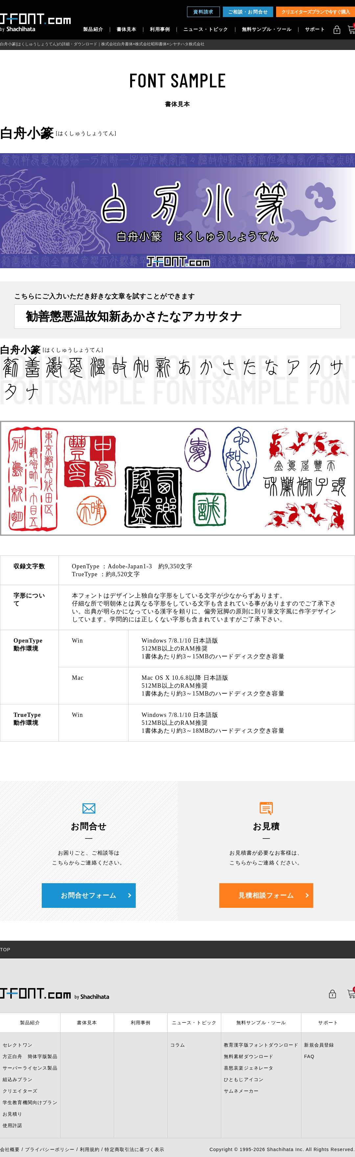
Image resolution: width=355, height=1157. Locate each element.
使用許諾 (13, 1125)
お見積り (13, 1114)
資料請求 (203, 12)
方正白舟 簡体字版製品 (30, 1056)
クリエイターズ (20, 1091)
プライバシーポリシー (50, 1149)
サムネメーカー (241, 1091)
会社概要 (10, 1149)
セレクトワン (18, 1045)
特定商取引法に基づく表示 (134, 1149)
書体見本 (127, 29)
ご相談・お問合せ (248, 12)
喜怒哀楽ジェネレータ (249, 1068)
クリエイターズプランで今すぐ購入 (315, 12)
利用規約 (90, 1149)
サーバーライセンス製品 (30, 1068)
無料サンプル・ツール (267, 29)
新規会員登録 (319, 1045)
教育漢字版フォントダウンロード (261, 1045)
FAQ (309, 1056)
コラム (177, 1045)
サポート (315, 29)
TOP (5, 949)
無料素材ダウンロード (249, 1056)
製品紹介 (93, 29)
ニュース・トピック (205, 29)
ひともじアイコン (244, 1079)
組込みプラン (18, 1079)
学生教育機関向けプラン (30, 1102)
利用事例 (160, 29)
